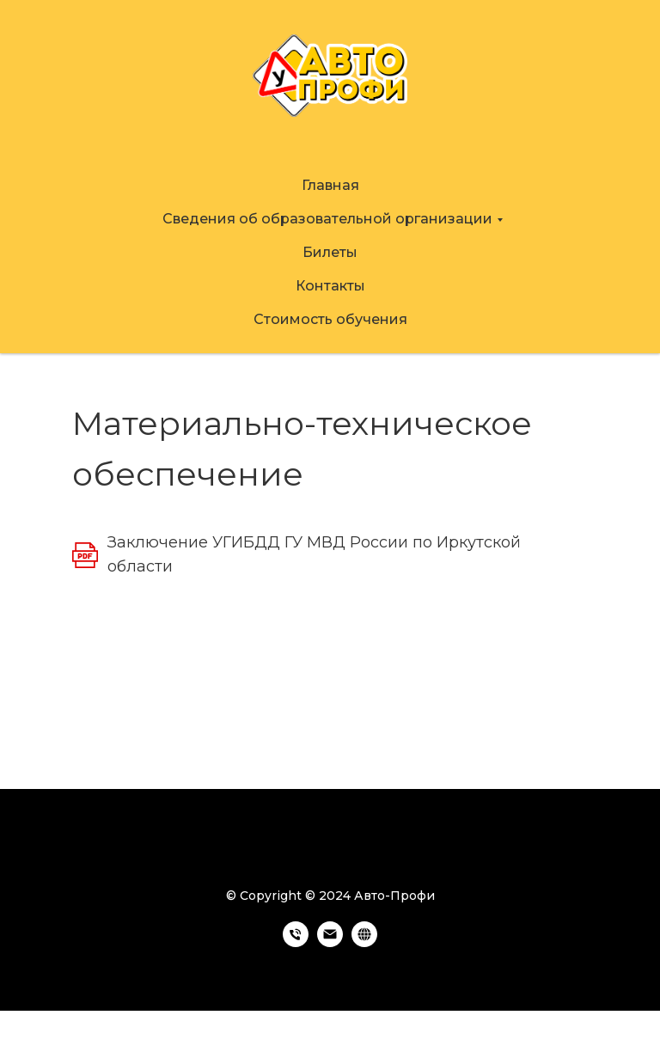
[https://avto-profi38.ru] (364, 942)
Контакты (330, 286)
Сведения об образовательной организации (327, 219)
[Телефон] (296, 942)
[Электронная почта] (330, 942)
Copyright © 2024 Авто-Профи (337, 895)
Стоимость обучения (330, 319)
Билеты (330, 252)
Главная (330, 185)
